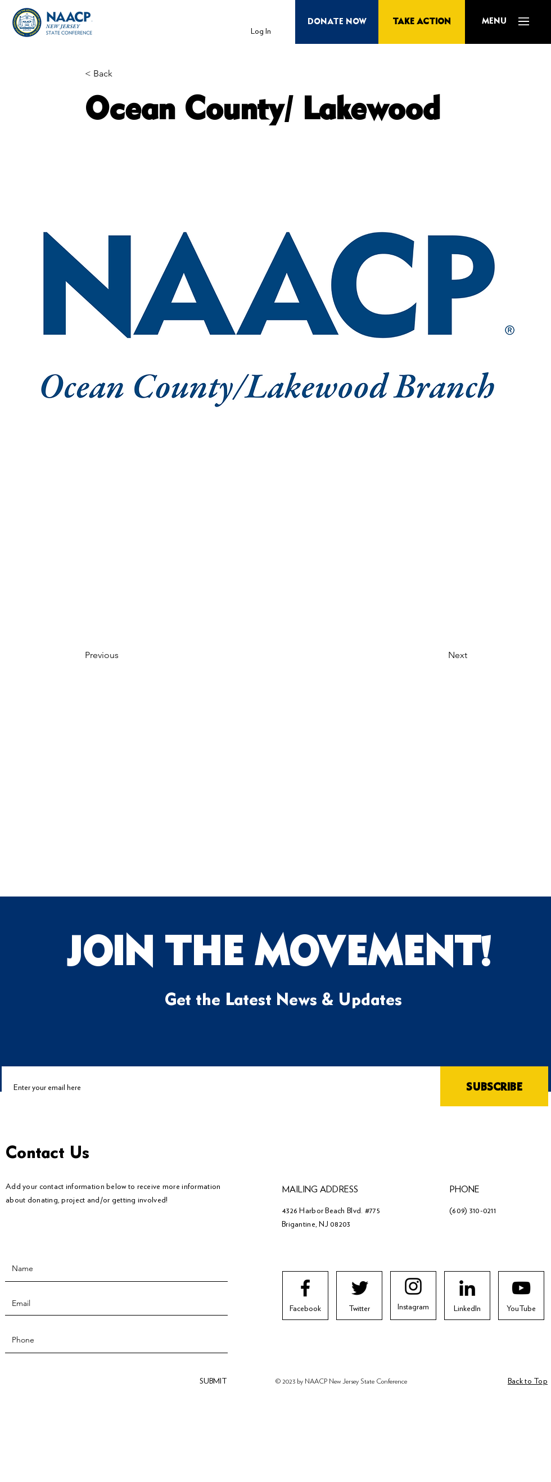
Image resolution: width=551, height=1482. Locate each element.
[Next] (439, 655)
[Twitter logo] (360, 1288)
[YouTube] (521, 1309)
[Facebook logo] (305, 1288)
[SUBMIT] (211, 1381)
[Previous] (122, 655)
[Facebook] (305, 1309)
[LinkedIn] (467, 1309)
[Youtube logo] (521, 1288)
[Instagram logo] (413, 1286)
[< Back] (122, 74)
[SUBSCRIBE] (494, 1087)
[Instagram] (413, 1307)
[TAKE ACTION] (421, 22)
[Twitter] (359, 1309)
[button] (494, 21)
